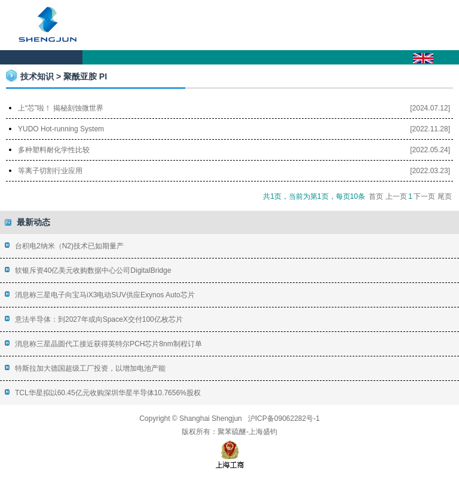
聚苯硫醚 (232, 431)
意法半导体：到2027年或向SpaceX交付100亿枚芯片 (99, 319)
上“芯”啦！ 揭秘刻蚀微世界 (60, 108)
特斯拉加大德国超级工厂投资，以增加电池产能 (90, 368)
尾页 (444, 196)
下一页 (424, 196)
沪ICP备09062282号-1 (284, 418)
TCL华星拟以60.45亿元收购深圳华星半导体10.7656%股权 (108, 393)
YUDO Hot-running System (61, 129)
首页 (376, 196)
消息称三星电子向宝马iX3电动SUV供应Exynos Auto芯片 (105, 295)
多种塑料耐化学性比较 (54, 150)
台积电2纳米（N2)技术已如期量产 (69, 246)
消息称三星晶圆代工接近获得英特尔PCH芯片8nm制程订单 (108, 344)
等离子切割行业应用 (50, 171)
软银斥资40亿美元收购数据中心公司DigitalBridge (93, 270)
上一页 (396, 196)
